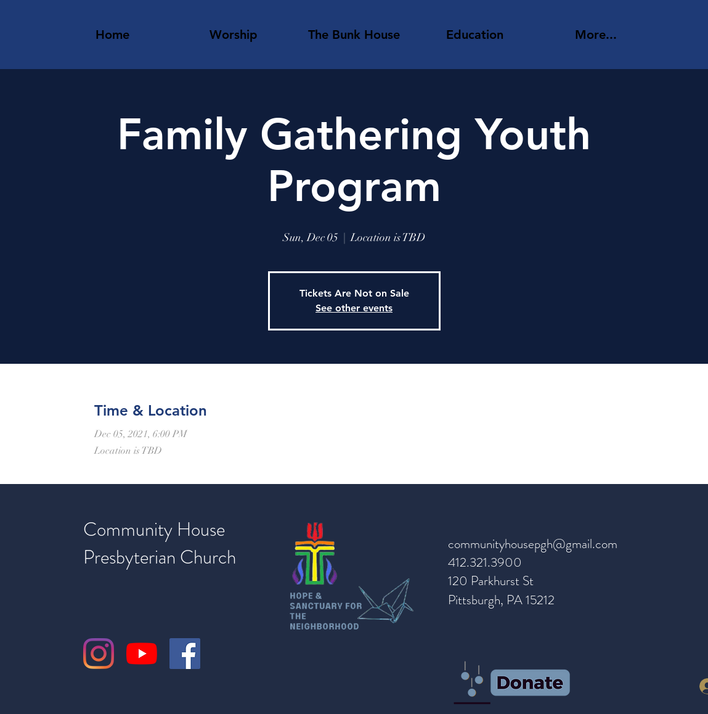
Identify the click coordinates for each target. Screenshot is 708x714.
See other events (354, 308)
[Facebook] (184, 653)
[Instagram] (98, 653)
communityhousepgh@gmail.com (532, 544)
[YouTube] (141, 653)
